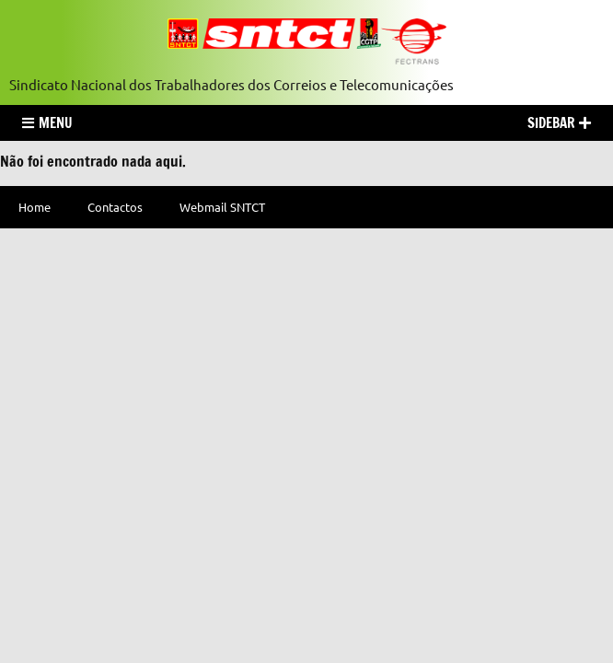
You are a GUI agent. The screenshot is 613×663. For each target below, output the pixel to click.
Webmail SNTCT (222, 207)
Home (34, 207)
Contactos (115, 207)
